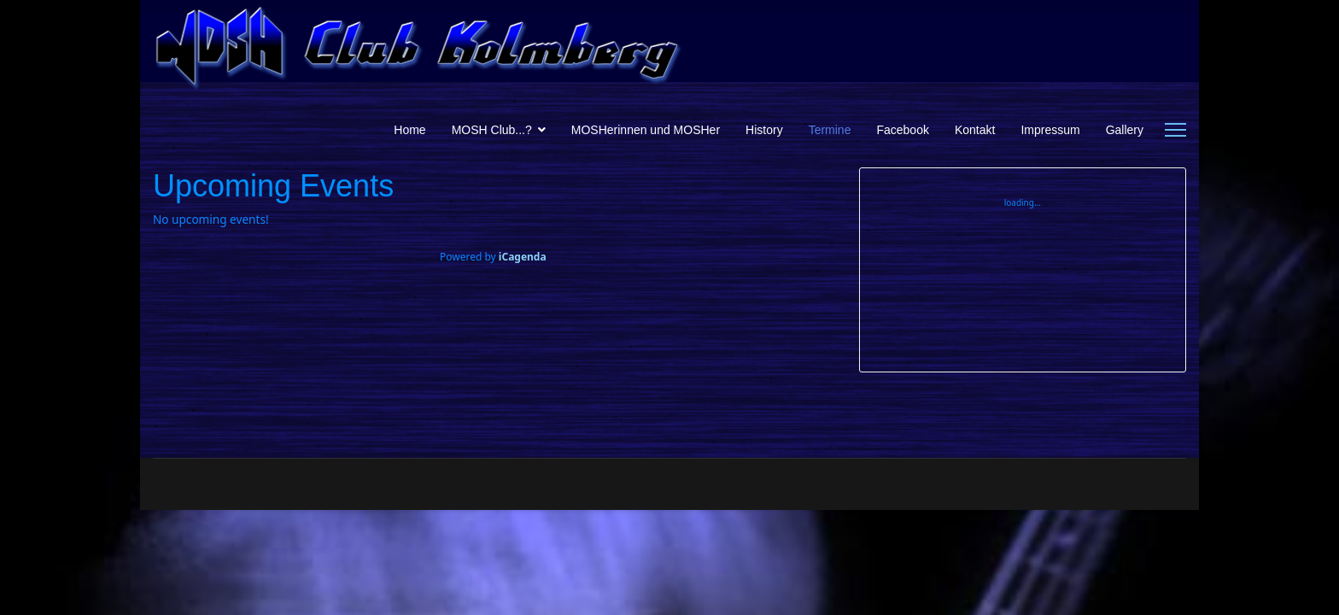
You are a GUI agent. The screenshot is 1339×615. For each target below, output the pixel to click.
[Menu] (1175, 130)
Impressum (1049, 130)
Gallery (1124, 130)
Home (409, 130)
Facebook (902, 130)
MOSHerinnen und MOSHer (645, 130)
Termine (830, 130)
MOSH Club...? (492, 130)
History (764, 130)
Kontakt (975, 130)
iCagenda (523, 256)
